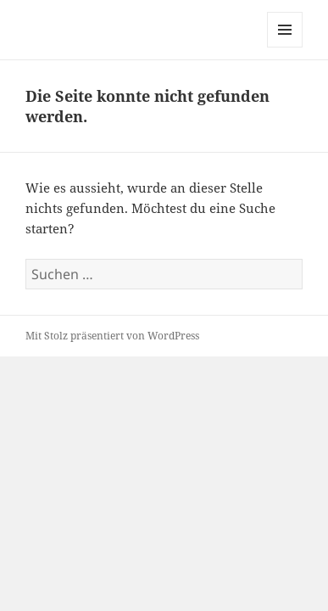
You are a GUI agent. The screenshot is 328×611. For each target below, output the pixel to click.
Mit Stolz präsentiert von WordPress (112, 335)
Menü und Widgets (285, 47)
